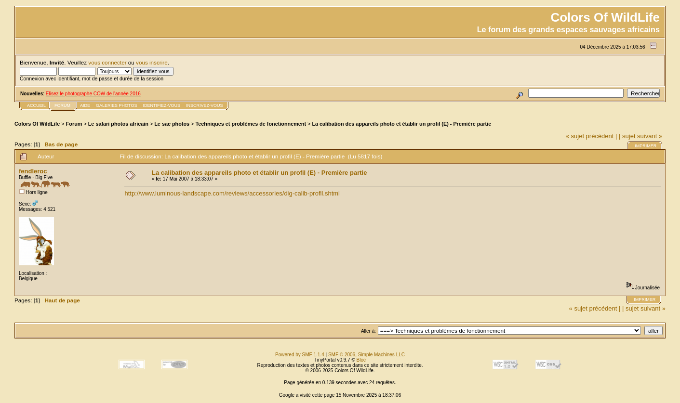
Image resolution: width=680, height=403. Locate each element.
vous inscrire (152, 62)
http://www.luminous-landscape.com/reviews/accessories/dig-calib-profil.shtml (232, 193)
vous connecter (107, 62)
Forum (74, 124)
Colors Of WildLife (37, 124)
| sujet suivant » (640, 136)
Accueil (36, 105)
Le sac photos (171, 124)
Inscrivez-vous (204, 105)
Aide (85, 105)
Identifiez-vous (161, 105)
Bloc (361, 360)
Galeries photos (116, 105)
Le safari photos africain (118, 124)
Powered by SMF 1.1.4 (299, 354)
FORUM (62, 105)
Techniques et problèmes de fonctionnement (250, 124)
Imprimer (645, 145)
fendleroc (33, 171)
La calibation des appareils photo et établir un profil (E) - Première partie (401, 124)
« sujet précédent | (591, 136)
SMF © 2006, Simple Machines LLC (366, 354)
